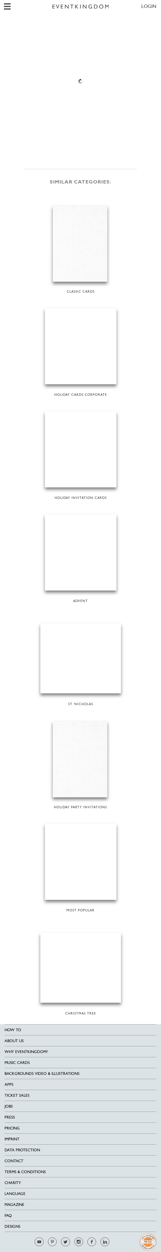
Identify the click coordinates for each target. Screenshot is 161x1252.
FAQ (8, 1215)
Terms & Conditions (25, 1172)
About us (14, 1040)
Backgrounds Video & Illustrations (42, 1073)
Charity (13, 1182)
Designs (12, 1226)
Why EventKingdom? (26, 1051)
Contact (14, 1161)
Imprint (12, 1139)
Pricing (12, 1128)
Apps (9, 1084)
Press (10, 1117)
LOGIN (148, 6)
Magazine (14, 1204)
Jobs (9, 1106)
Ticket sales (17, 1095)
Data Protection (22, 1150)
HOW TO (13, 1030)
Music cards (17, 1062)
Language (15, 1193)
